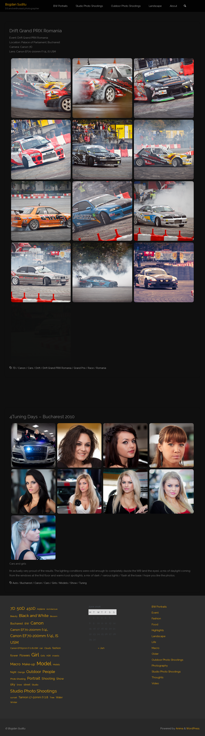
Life (154, 642)
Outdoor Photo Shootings (167, 659)
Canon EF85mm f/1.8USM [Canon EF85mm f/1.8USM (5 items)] (24, 648)
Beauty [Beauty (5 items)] (13, 616)
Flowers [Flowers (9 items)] (24, 655)
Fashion (156, 618)
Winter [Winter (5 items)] (13, 702)
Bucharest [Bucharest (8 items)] (16, 623)
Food (155, 624)
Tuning (83, 583)
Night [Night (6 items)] (13, 672)
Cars (30, 368)
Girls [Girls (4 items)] (43, 656)
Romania (101, 368)
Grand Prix (79, 368)
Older (155, 653)
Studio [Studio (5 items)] (35, 684)
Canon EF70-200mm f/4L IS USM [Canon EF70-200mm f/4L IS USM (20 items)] (34, 639)
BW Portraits (159, 606)
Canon (21, 368)
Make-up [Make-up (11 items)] (28, 664)
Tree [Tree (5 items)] (52, 697)
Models (63, 583)
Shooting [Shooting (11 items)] (48, 678)
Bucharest (26, 583)
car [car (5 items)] (41, 648)
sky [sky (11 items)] (12, 684)
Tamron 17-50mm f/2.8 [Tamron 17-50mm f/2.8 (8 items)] (33, 697)
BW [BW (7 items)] (27, 623)
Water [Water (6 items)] (59, 697)
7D (14, 368)
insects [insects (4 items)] (55, 656)
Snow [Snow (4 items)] (19, 685)
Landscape (158, 636)
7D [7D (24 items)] (12, 608)
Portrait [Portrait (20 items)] (33, 678)
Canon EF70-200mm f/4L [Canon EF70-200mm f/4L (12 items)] (29, 629)
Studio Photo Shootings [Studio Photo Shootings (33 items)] (33, 691)
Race (91, 368)
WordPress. (193, 728)
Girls (54, 583)
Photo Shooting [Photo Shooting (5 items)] (18, 678)
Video (155, 683)
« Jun (101, 648)
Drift (38, 368)
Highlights (158, 630)
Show (73, 583)
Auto (15, 583)
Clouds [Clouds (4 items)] (47, 648)
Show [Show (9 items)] (60, 678)
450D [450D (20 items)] (30, 608)
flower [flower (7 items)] (14, 655)
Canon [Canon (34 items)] (37, 623)
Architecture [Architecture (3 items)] (51, 609)
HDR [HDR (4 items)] (48, 656)
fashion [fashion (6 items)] (56, 648)
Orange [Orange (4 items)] (21, 672)
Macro (155, 648)
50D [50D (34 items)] (21, 608)
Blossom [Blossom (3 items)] (53, 616)
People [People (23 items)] (49, 671)
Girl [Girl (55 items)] (35, 655)
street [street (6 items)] (27, 684)
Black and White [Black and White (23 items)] (34, 615)
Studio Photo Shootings (166, 671)
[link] (185, 6)
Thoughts (157, 677)
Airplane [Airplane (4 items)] (41, 609)
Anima (179, 728)
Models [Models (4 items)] (56, 664)
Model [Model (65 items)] (44, 663)
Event (155, 612)
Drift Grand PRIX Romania (35, 30)
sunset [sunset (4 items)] (13, 697)
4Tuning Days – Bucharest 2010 (41, 416)
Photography (160, 665)
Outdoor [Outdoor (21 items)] (33, 671)
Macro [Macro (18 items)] (15, 664)
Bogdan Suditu (15, 4)
